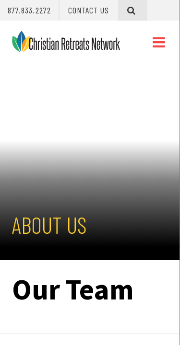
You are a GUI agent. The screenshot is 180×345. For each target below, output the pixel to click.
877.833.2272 (29, 10)
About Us (49, 224)
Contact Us (88, 10)
